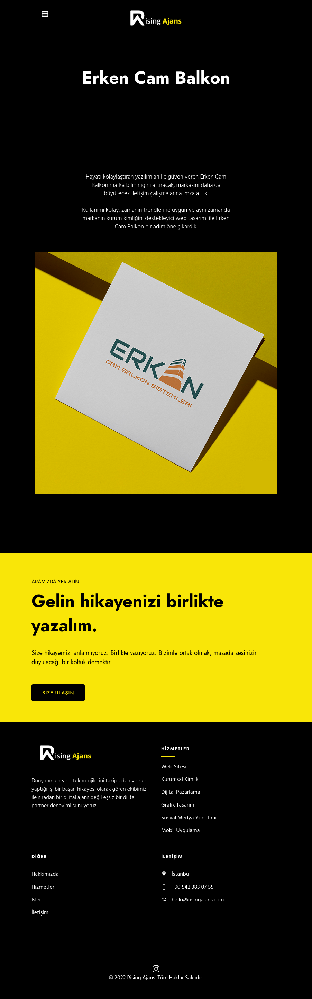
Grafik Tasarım (177, 805)
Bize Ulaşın (58, 692)
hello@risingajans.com (198, 900)
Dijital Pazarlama (180, 792)
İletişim (39, 912)
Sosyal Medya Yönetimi (189, 817)
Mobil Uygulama (180, 830)
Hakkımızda (44, 874)
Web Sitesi (173, 767)
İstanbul (181, 874)
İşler (36, 900)
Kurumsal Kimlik (180, 779)
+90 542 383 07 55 (193, 887)
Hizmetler (42, 887)
